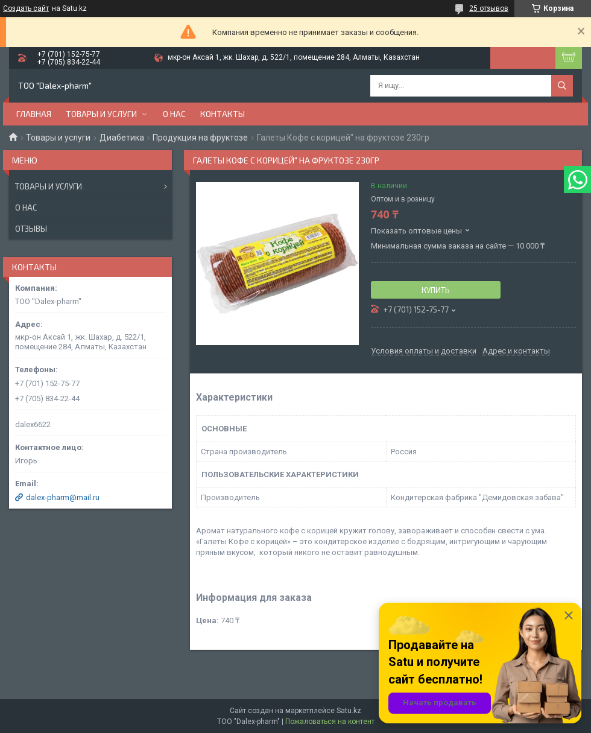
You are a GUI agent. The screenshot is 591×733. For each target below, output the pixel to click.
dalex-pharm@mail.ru (63, 497)
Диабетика (122, 137)
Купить (436, 290)
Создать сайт (26, 8)
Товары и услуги (101, 114)
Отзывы (31, 228)
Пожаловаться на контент (330, 721)
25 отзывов (488, 8)
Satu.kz (349, 710)
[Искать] (562, 86)
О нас (174, 114)
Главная (33, 114)
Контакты (222, 114)
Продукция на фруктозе (200, 137)
